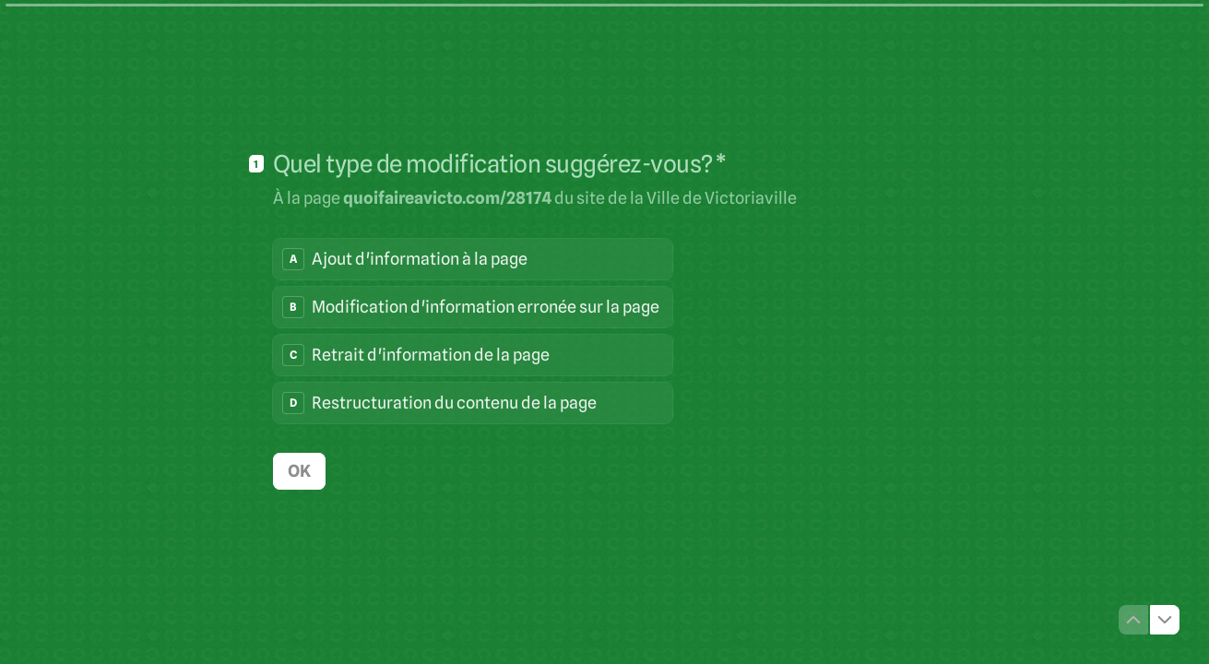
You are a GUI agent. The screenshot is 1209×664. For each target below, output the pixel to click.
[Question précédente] (1133, 619)
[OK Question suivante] (299, 471)
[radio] (472, 259)
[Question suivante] (1164, 619)
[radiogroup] (472, 331)
